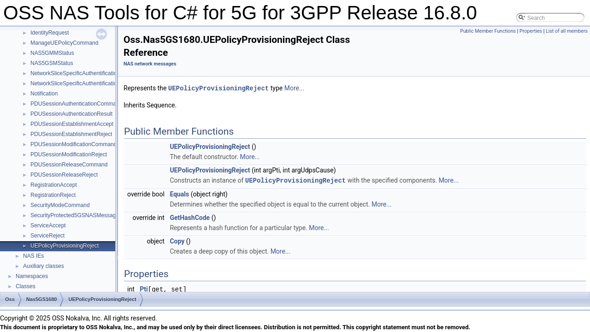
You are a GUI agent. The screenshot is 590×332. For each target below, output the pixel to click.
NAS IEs (33, 256)
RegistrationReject (53, 195)
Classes (25, 286)
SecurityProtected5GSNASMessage (74, 215)
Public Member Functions (488, 31)
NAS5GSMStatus (51, 63)
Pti (144, 288)
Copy (177, 240)
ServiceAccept (48, 225)
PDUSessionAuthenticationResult (71, 114)
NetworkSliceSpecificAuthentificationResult (83, 83)
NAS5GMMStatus (52, 53)
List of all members (567, 31)
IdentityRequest (49, 33)
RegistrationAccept (53, 185)
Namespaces (32, 276)
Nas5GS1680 (41, 299)
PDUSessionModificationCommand (73, 144)
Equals (179, 193)
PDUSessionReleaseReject (64, 175)
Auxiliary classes (43, 266)
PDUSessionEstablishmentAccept (71, 124)
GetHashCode (190, 216)
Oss (10, 299)
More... (294, 88)
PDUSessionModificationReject (68, 154)
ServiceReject (47, 235)
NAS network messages (150, 64)
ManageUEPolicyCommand (64, 43)
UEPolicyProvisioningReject (64, 246)
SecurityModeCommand (60, 205)
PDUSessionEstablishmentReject (71, 134)
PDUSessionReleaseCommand (68, 164)
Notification (44, 93)
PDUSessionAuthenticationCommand (76, 104)
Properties (530, 31)
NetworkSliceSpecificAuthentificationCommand (87, 73)
